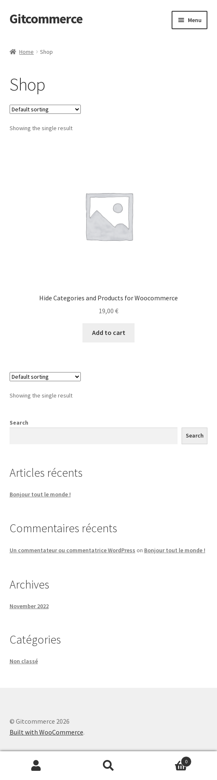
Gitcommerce (46, 18)
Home (26, 51)
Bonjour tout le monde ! (40, 494)
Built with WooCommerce (46, 732)
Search (19, 422)
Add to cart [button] (108, 332)
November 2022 (29, 606)
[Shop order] (45, 109)
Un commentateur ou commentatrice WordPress (72, 550)
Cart (168, 759)
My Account (36, 766)
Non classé (24, 661)
